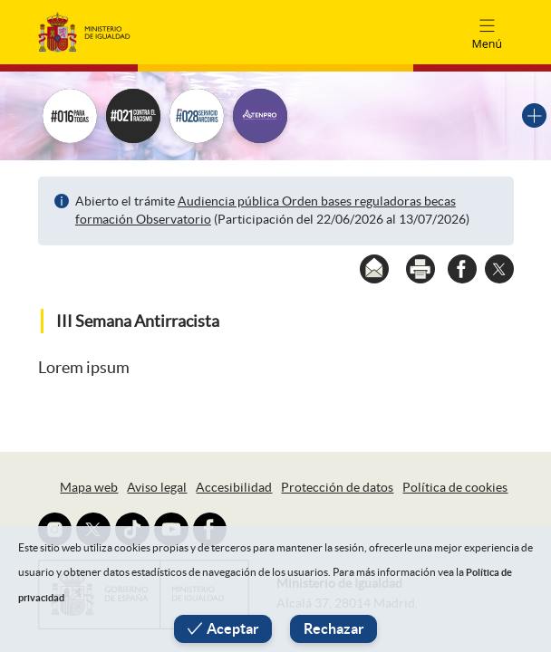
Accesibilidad (234, 487)
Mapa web (89, 487)
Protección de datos (337, 487)
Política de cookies (455, 487)
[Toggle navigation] (487, 32)
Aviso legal (157, 487)
